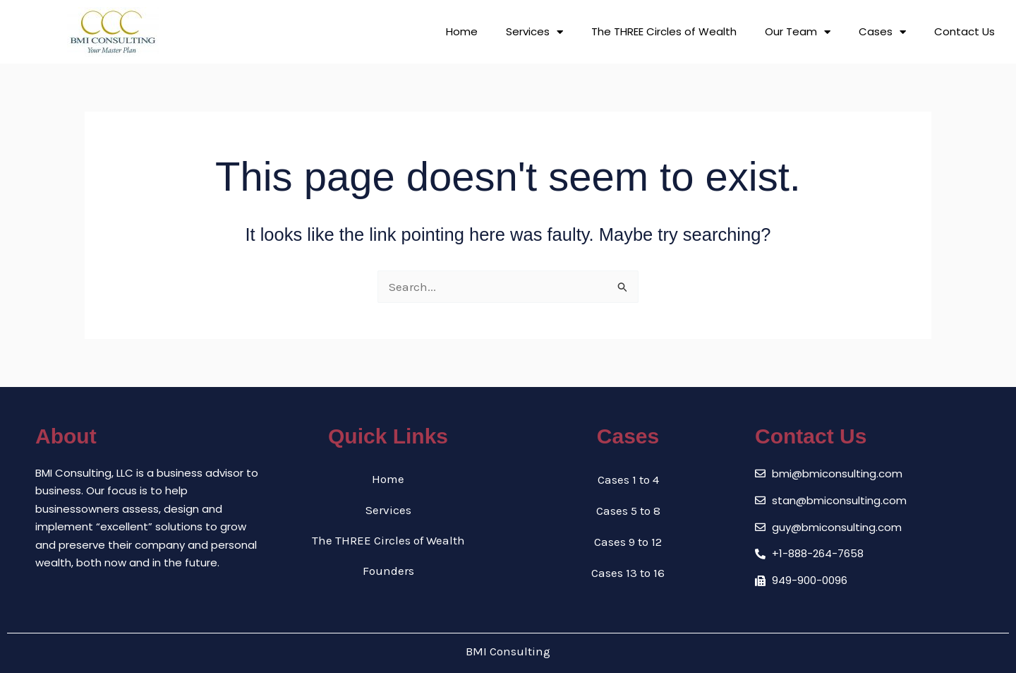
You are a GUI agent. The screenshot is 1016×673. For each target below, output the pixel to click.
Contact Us (964, 31)
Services (534, 32)
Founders (388, 573)
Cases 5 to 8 (628, 511)
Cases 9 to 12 (628, 542)
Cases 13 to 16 (628, 573)
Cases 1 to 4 (628, 479)
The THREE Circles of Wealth (664, 31)
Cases (882, 32)
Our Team (797, 32)
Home (462, 31)
